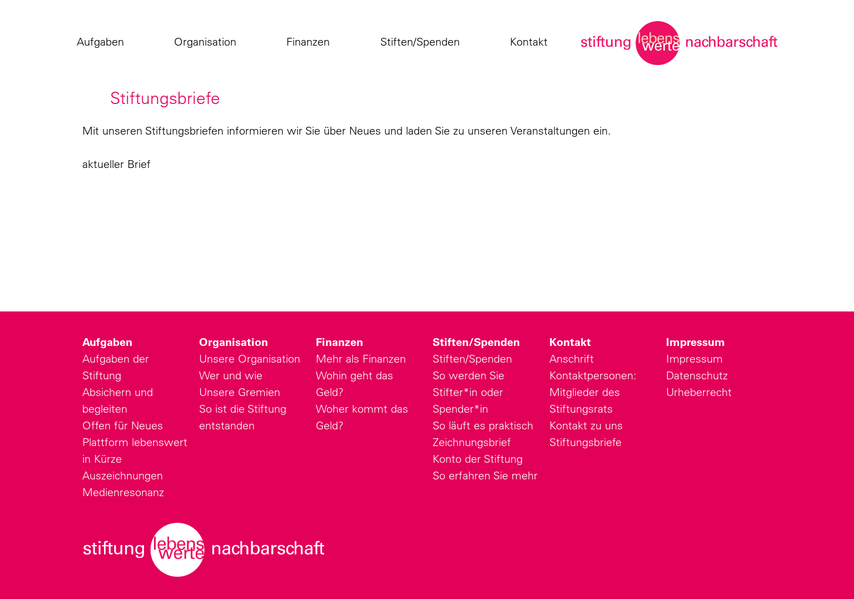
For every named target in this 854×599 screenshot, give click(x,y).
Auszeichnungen (122, 475)
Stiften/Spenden (422, 41)
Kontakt (531, 41)
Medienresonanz (123, 492)
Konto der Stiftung (478, 459)
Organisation (208, 41)
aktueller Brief (116, 164)
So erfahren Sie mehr (485, 475)
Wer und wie (230, 375)
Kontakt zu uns (586, 425)
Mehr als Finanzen (361, 358)
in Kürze (102, 459)
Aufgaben (103, 41)
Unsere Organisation (249, 358)
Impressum (695, 342)
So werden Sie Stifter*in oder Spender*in (468, 391)
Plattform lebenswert (134, 442)
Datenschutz (697, 375)
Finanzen (310, 41)
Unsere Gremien (239, 392)
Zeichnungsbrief (472, 442)
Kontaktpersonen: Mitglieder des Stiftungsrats (593, 391)
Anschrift (571, 358)
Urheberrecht (699, 392)
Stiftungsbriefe (585, 442)
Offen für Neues (122, 425)
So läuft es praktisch (483, 425)
